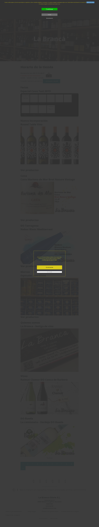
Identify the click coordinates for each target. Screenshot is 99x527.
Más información (49, 18)
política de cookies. (90, 2)
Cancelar (49, 14)
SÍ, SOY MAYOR (49, 267)
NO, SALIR (49, 272)
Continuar (49, 9)
